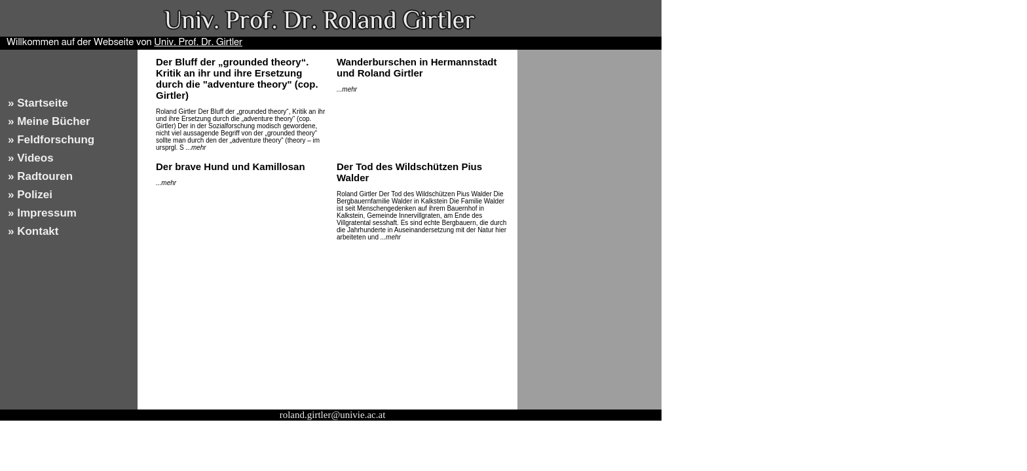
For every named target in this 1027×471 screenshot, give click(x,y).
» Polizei (30, 194)
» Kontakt (33, 231)
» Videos (31, 158)
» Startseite (38, 103)
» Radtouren (40, 176)
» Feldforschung (51, 139)
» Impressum (42, 213)
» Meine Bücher (49, 121)
